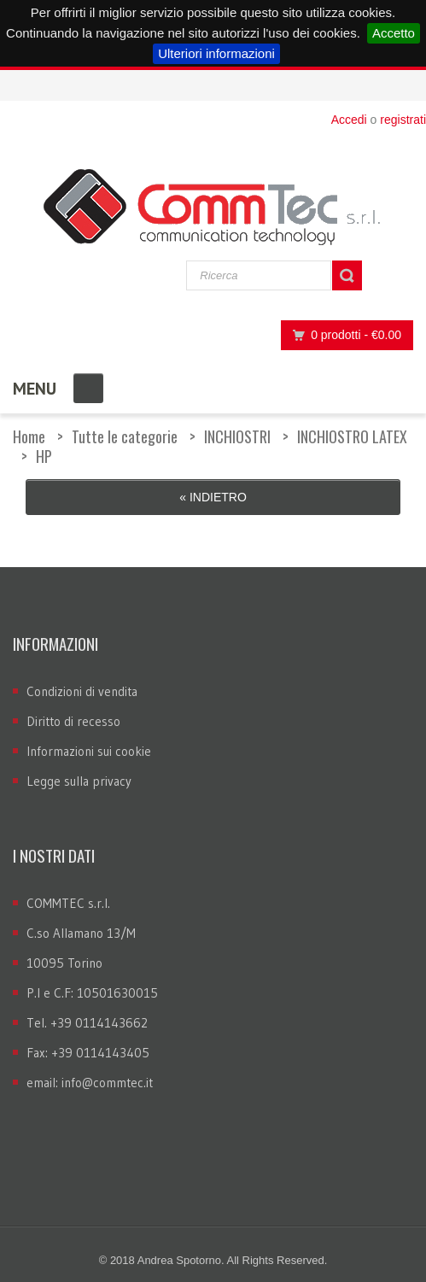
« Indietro (213, 497)
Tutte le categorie (125, 436)
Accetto (393, 33)
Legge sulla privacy (78, 781)
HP (44, 456)
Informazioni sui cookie (88, 751)
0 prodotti (342, 335)
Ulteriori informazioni (216, 53)
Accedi (349, 119)
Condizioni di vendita (81, 691)
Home (29, 436)
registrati (403, 119)
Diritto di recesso (73, 721)
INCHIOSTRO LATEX (352, 436)
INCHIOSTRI (237, 436)
